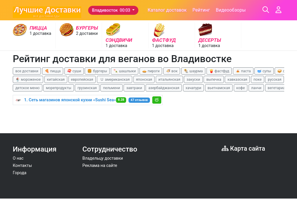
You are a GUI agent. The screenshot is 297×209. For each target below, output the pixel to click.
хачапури (193, 88)
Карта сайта (243, 148)
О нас (18, 158)
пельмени (111, 88)
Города (19, 172)
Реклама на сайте (99, 165)
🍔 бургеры (97, 71)
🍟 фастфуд (219, 71)
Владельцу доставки (102, 158)
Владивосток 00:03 (111, 10)
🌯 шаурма (193, 71)
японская (144, 79)
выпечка (213, 79)
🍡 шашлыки (124, 71)
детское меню (27, 88)
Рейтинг (201, 10)
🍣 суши (74, 71)
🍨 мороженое (28, 79)
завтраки (134, 88)
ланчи (256, 88)
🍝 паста (243, 71)
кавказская (237, 79)
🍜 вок (172, 71)
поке (257, 79)
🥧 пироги (151, 71)
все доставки (26, 71)
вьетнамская (219, 88)
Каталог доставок (167, 10)
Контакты (22, 165)
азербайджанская (163, 88)
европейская (82, 79)
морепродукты (58, 88)
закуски (193, 79)
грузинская (87, 88)
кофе (240, 88)
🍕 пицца (53, 71)
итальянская (169, 79)
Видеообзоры (231, 10)
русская (274, 79)
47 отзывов (139, 100)
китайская (56, 79)
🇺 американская (114, 79)
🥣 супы (264, 71)
